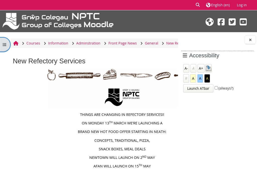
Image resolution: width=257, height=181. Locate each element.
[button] (198, 5)
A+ (201, 68)
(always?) (226, 88)
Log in (242, 5)
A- (186, 68)
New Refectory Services (32, 52)
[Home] (58, 20)
